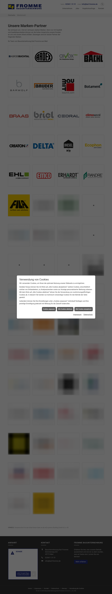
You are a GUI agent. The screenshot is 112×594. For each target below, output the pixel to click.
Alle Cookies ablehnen (65, 309)
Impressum (77, 315)
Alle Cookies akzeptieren (83, 309)
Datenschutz (88, 315)
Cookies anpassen (49, 309)
